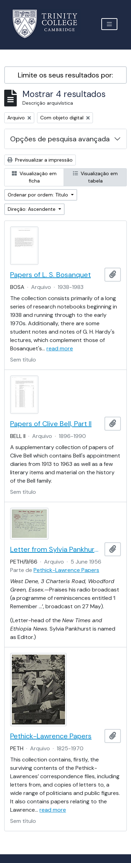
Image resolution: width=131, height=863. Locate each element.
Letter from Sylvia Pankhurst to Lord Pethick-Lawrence (56, 549)
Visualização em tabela (95, 177)
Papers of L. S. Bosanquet (50, 274)
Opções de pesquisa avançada (60, 138)
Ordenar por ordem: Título (39, 195)
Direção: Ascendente (32, 209)
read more (59, 348)
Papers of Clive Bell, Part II (51, 423)
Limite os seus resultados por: (65, 75)
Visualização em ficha (34, 177)
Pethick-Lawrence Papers (66, 570)
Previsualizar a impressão (40, 160)
